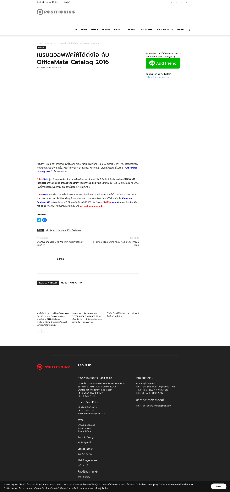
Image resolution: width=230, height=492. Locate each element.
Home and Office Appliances (69, 230)
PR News (106, 29)
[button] (189, 29)
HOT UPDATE (81, 29)
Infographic (147, 29)
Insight (180, 29)
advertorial (50, 230)
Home (39, 43)
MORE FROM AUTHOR (72, 282)
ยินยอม (218, 486)
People (94, 29)
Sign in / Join (68, 2)
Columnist (131, 29)
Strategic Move (165, 29)
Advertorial (49, 43)
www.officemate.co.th (91, 206)
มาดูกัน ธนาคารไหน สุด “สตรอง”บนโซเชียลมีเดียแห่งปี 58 (60, 243)
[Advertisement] (87, 154)
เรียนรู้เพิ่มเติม (101, 488)
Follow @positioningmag (157, 77)
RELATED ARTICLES (48, 282)
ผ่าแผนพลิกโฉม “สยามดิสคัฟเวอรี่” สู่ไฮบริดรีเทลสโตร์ (116, 243)
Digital (117, 29)
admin (42, 68)
